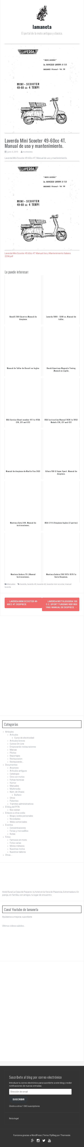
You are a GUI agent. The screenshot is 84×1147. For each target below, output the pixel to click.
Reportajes (15, 756)
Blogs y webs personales (21, 816)
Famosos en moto (18, 840)
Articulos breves (17, 741)
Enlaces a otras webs (15, 813)
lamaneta (42, 26)
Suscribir (18, 1099)
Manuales (11, 584)
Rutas (12, 834)
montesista (28, 152)
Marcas (13, 750)
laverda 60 (41, 584)
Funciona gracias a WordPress (27, 1135)
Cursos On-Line (17, 744)
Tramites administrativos (21, 804)
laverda (23, 584)
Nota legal (14, 1118)
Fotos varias (15, 843)
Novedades (15, 819)
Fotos (7, 837)
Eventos (9, 825)
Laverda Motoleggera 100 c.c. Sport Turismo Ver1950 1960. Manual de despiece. (61, 604)
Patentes (14, 801)
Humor (13, 783)
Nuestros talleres (18, 852)
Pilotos (13, 753)
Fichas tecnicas (17, 780)
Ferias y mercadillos (19, 831)
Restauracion (16, 759)
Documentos (11, 765)
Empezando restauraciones (23, 747)
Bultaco (17, 795)
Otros (12, 798)
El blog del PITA (12, 807)
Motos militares (17, 846)
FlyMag (53, 1135)
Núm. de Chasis (17, 792)
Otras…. (8, 855)
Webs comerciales (18, 822)
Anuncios (14, 768)
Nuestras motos (17, 849)
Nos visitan (15, 810)
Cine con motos (17, 777)
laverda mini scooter (55, 584)
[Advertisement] (24, 665)
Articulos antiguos (18, 771)
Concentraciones (18, 828)
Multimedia (15, 789)
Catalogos (14, 774)
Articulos (9, 732)
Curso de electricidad (24, 738)
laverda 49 (31, 584)
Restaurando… (16, 762)
